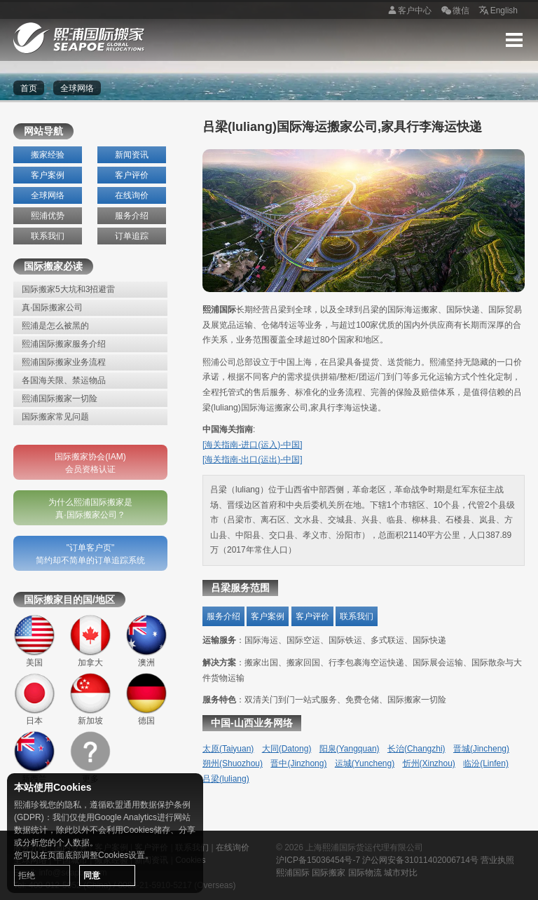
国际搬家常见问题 (55, 417)
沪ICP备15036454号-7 (318, 860)
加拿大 (90, 640)
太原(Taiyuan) (228, 749)
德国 (146, 699)
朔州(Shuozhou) (232, 763)
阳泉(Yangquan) (349, 749)
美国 (34, 640)
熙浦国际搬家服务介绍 (64, 344)
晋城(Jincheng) (481, 749)
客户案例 (47, 175)
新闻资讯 (132, 155)
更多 (90, 757)
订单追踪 (132, 236)
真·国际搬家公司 (52, 307)
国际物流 (365, 873)
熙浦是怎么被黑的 (55, 326)
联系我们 (47, 236)
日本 (34, 699)
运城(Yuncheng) (364, 763)
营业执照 (497, 860)
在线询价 (132, 195)
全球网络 (47, 195)
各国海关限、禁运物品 (64, 380)
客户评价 (132, 175)
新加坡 (90, 699)
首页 (28, 88)
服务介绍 (132, 216)
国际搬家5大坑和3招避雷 (68, 289)
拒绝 (26, 875)
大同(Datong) (287, 749)
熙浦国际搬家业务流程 (64, 362)
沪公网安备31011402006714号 (420, 860)
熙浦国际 (293, 873)
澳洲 (146, 640)
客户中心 (408, 11)
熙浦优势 (47, 216)
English (497, 11)
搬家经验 (47, 155)
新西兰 (34, 757)
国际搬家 (328, 873)
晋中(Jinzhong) (298, 763)
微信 (454, 11)
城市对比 (401, 873)
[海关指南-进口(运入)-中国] (252, 445)
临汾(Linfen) (486, 763)
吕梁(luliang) (225, 779)
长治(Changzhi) (416, 749)
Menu (514, 39)
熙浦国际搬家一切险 (59, 398)
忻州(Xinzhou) (429, 763)
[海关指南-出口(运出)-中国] (252, 459)
